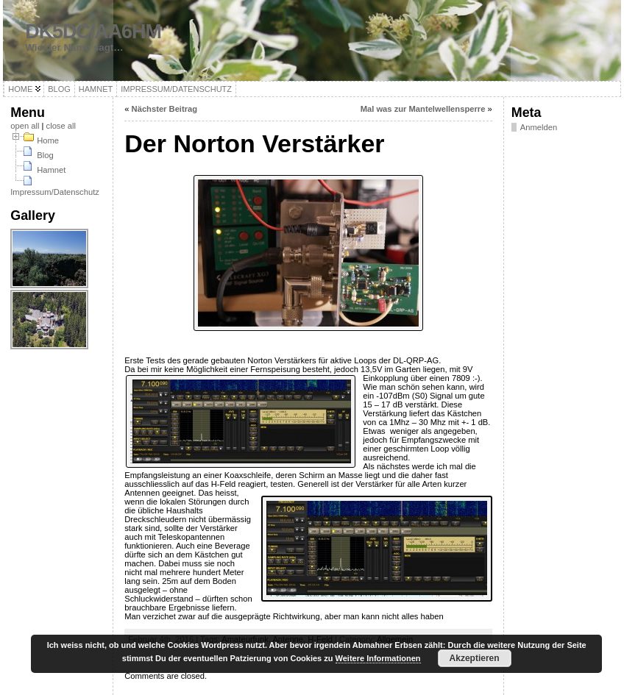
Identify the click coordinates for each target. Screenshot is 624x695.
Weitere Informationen (378, 658)
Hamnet (51, 169)
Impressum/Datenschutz (54, 192)
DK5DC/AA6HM (93, 32)
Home (48, 140)
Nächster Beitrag (165, 108)
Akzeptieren (475, 658)
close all (61, 125)
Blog (45, 155)
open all (24, 125)
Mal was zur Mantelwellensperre (423, 108)
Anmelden (538, 127)
